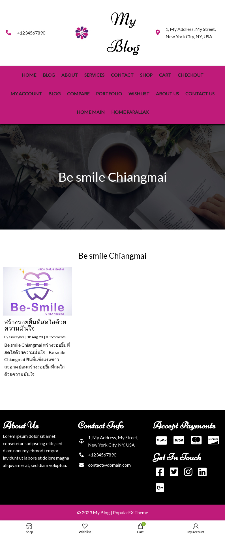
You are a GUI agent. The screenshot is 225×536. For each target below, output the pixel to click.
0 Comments (56, 337)
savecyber (16, 337)
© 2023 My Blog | (95, 512)
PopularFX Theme (130, 512)
